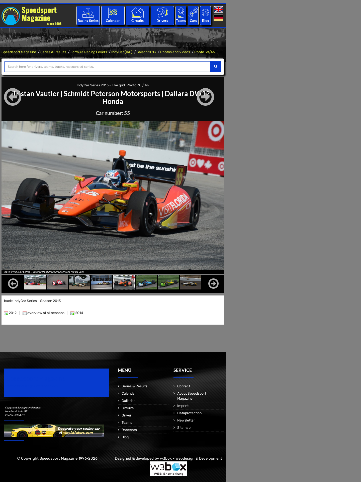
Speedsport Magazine (19, 52)
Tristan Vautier (35, 93)
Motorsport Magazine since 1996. (33, 386)
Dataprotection (189, 413)
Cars (193, 20)
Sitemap (184, 427)
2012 (10, 313)
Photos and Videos (175, 52)
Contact (183, 386)
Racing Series (88, 20)
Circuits (137, 20)
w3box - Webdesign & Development (191, 458)
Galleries (128, 400)
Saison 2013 (146, 52)
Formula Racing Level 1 (88, 52)
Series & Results (53, 52)
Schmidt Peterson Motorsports (112, 93)
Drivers (162, 20)
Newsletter (186, 420)
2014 (76, 313)
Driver (126, 415)
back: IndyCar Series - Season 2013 (32, 300)
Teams (181, 20)
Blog (205, 20)
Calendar (113, 20)
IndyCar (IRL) (121, 52)
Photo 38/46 (204, 52)
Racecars (129, 430)
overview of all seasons (43, 313)
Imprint (183, 405)
